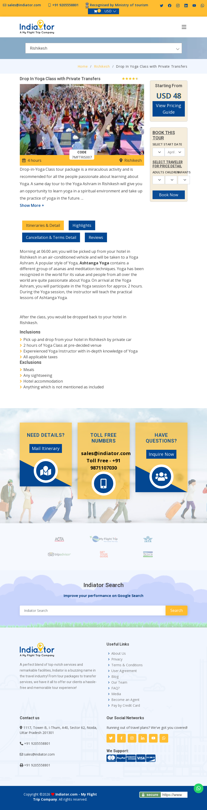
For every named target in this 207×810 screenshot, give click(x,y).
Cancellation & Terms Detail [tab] (51, 237)
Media (116, 694)
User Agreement (124, 671)
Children (168, 172)
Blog (115, 676)
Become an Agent (125, 699)
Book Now (168, 194)
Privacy (116, 659)
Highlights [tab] (82, 225)
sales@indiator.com (24, 5)
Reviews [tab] (96, 237)
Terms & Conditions (127, 665)
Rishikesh (102, 66)
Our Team (119, 682)
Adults (156, 172)
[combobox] (103, 48)
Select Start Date (167, 144)
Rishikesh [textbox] (38, 48)
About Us (118, 653)
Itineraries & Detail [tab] (43, 225)
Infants (181, 172)
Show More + (32, 205)
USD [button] (108, 11)
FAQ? (115, 688)
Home (83, 66)
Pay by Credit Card (125, 705)
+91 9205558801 (65, 5)
